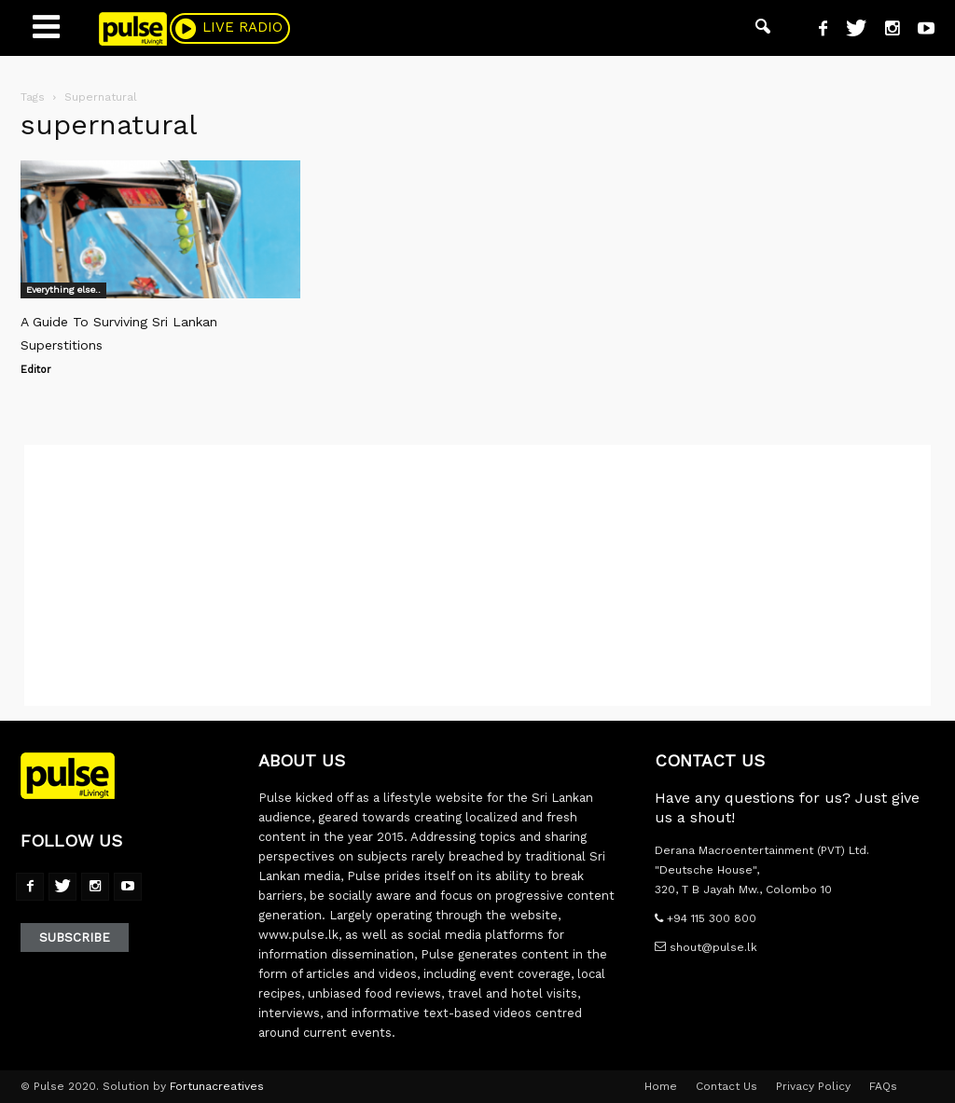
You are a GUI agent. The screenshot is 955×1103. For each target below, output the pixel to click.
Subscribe (74, 937)
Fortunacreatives (217, 1086)
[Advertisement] (477, 575)
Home (660, 1086)
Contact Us (726, 1086)
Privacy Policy (813, 1086)
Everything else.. (63, 289)
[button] (763, 28)
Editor (36, 370)
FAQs (883, 1086)
